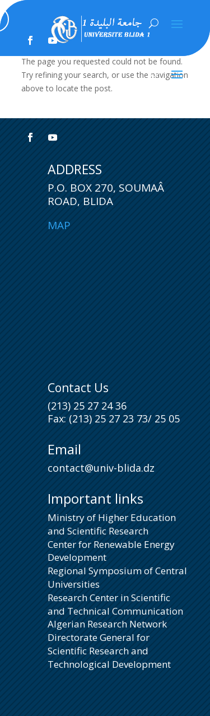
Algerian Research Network (107, 623)
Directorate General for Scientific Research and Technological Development (109, 651)
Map (59, 225)
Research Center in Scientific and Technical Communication (115, 604)
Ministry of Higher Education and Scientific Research (112, 524)
